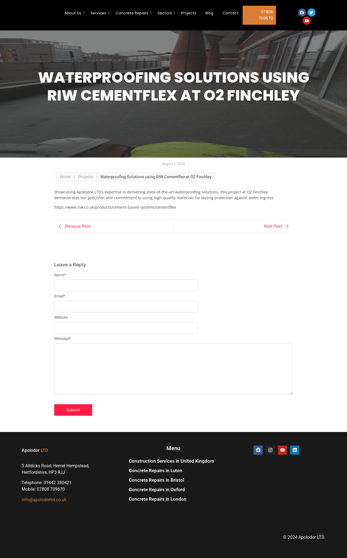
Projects (188, 13)
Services (99, 13)
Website (61, 317)
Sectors (166, 13)
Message (62, 338)
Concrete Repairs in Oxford (157, 489)
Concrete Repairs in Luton (155, 470)
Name (60, 275)
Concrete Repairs (132, 13)
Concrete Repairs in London (158, 499)
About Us (74, 13)
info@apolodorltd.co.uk (44, 499)
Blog (209, 13)
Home (65, 176)
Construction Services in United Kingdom (171, 461)
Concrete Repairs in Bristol (156, 480)
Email (59, 296)
